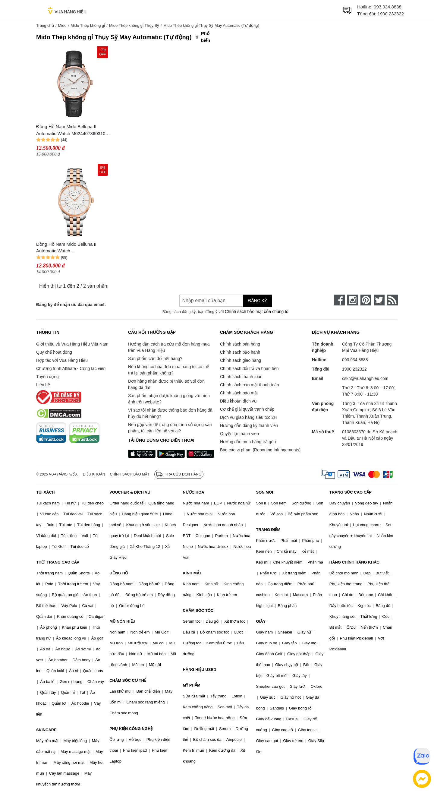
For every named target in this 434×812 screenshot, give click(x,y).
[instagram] (352, 300)
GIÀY (261, 621)
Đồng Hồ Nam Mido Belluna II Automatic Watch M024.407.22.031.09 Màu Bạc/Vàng (72, 248)
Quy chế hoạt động (54, 352)
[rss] (392, 300)
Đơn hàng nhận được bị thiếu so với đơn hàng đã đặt (166, 384)
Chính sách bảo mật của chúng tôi (257, 311)
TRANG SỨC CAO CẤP (350, 492)
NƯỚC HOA (193, 492)
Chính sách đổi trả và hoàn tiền (249, 368)
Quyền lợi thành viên (239, 433)
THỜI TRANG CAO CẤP (57, 562)
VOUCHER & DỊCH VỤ (129, 492)
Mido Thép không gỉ (88, 25)
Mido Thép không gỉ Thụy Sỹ (134, 25)
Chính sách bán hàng (240, 344)
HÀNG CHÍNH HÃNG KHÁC (354, 562)
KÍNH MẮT (192, 573)
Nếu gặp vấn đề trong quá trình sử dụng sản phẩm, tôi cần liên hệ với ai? (170, 427)
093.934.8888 (387, 6)
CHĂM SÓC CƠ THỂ (127, 680)
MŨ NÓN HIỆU (122, 621)
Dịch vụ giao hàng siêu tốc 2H (248, 417)
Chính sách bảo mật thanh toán (249, 384)
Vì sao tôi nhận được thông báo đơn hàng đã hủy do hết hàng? (170, 413)
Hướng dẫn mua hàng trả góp (248, 441)
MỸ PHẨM (191, 685)
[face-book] (339, 300)
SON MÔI (264, 492)
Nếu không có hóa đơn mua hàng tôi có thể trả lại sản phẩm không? (168, 369)
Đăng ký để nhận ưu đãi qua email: (71, 304)
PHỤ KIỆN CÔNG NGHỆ (131, 728)
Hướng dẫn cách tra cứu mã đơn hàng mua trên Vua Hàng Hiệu (168, 347)
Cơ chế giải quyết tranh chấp (247, 409)
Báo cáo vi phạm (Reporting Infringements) (260, 449)
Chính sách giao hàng (240, 360)
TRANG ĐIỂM (268, 529)
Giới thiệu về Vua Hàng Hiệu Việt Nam (72, 344)
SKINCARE (46, 730)
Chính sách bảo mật (239, 392)
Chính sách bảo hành (240, 352)
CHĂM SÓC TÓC (198, 610)
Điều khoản (94, 474)
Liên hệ (43, 384)
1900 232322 (390, 13)
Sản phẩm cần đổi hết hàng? (155, 358)
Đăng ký (257, 300)
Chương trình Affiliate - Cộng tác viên (70, 368)
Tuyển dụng (47, 376)
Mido (62, 25)
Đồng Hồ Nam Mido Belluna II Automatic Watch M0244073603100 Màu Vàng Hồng (72, 130)
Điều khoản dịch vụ (238, 401)
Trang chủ (45, 25)
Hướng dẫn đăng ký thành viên (249, 425)
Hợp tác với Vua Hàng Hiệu (62, 360)
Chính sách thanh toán (241, 376)
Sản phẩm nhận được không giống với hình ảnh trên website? (169, 398)
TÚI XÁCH (45, 492)
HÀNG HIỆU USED (199, 669)
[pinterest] (365, 300)
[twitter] (379, 300)
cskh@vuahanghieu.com (365, 378)
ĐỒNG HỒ (118, 573)
